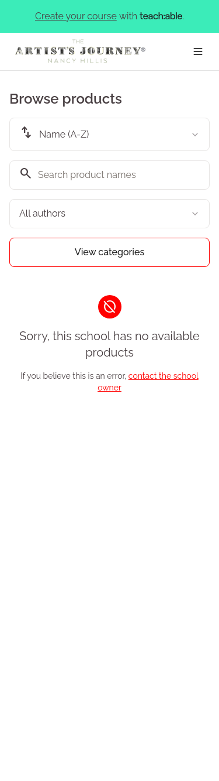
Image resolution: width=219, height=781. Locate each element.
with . (109, 16)
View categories (110, 252)
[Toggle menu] (198, 51)
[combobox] (109, 134)
